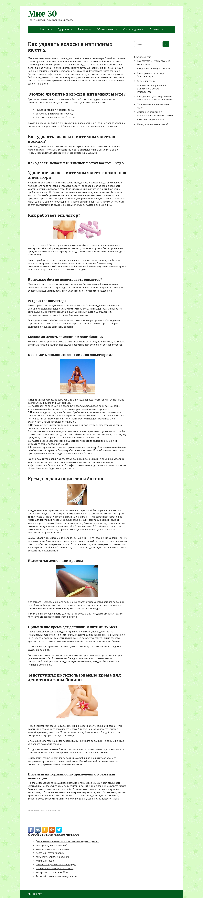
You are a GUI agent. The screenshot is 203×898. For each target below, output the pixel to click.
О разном (155, 29)
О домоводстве (132, 29)
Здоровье (63, 29)
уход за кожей (54, 810)
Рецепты (83, 29)
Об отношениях (105, 29)
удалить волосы (40, 810)
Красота (44, 29)
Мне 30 (42, 13)
